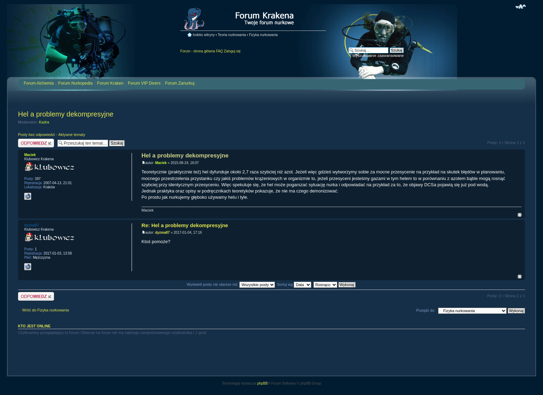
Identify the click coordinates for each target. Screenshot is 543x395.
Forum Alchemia (39, 83)
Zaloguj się (232, 51)
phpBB (262, 383)
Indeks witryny (204, 35)
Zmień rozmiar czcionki (521, 6)
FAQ (219, 51)
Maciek (161, 163)
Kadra (44, 122)
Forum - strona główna (197, 51)
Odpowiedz (36, 143)
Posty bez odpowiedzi (36, 134)
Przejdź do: (425, 310)
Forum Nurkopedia (75, 83)
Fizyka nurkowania (263, 35)
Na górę (520, 215)
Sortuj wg (294, 284)
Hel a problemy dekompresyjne (66, 114)
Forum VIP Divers (144, 83)
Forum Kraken (110, 83)
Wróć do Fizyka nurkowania (45, 310)
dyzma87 (162, 232)
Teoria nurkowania (232, 35)
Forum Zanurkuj (180, 83)
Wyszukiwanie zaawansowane (377, 55)
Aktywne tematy (71, 134)
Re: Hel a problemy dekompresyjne (185, 225)
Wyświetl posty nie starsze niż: (231, 284)
